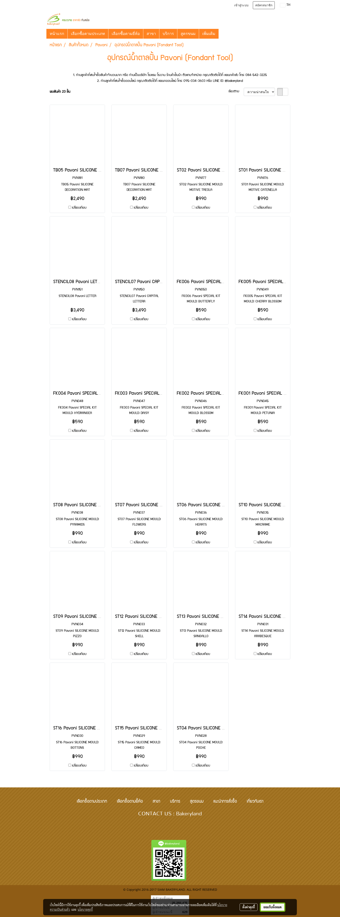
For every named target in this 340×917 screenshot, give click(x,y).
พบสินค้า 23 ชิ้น (60, 92)
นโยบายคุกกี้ (85, 909)
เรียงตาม (236, 91)
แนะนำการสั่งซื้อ (225, 801)
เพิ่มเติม (208, 33)
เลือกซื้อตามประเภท (88, 33)
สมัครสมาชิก (263, 5)
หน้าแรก (57, 33)
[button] (222, 33)
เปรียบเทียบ (79, 207)
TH (285, 5)
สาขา (151, 33)
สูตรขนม (188, 33)
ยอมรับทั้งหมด (272, 907)
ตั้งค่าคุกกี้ (248, 907)
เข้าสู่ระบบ (241, 5)
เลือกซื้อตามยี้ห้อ (130, 801)
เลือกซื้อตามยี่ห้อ (126, 33)
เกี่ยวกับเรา (255, 801)
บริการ (168, 33)
